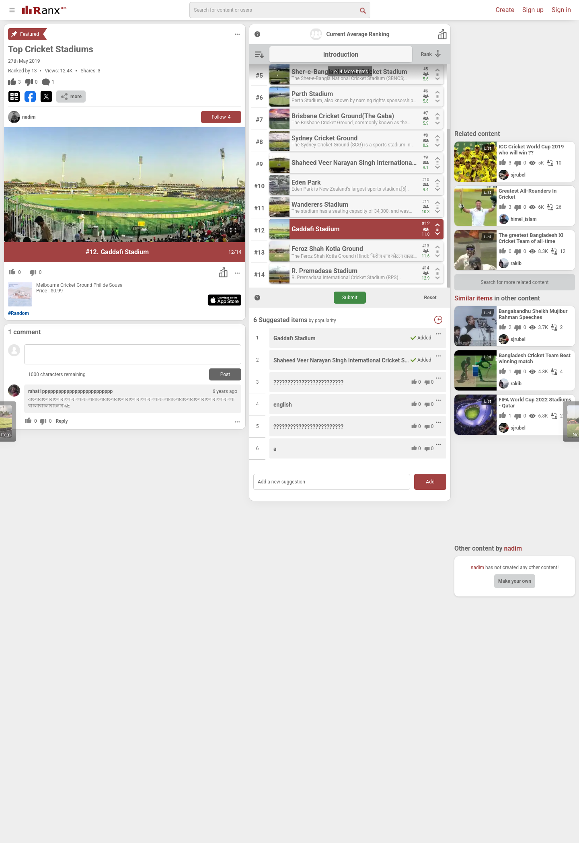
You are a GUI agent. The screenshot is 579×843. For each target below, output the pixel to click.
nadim (477, 567)
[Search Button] (362, 10)
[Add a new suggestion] (331, 482)
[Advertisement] (514, 74)
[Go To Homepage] (44, 9)
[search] (279, 10)
